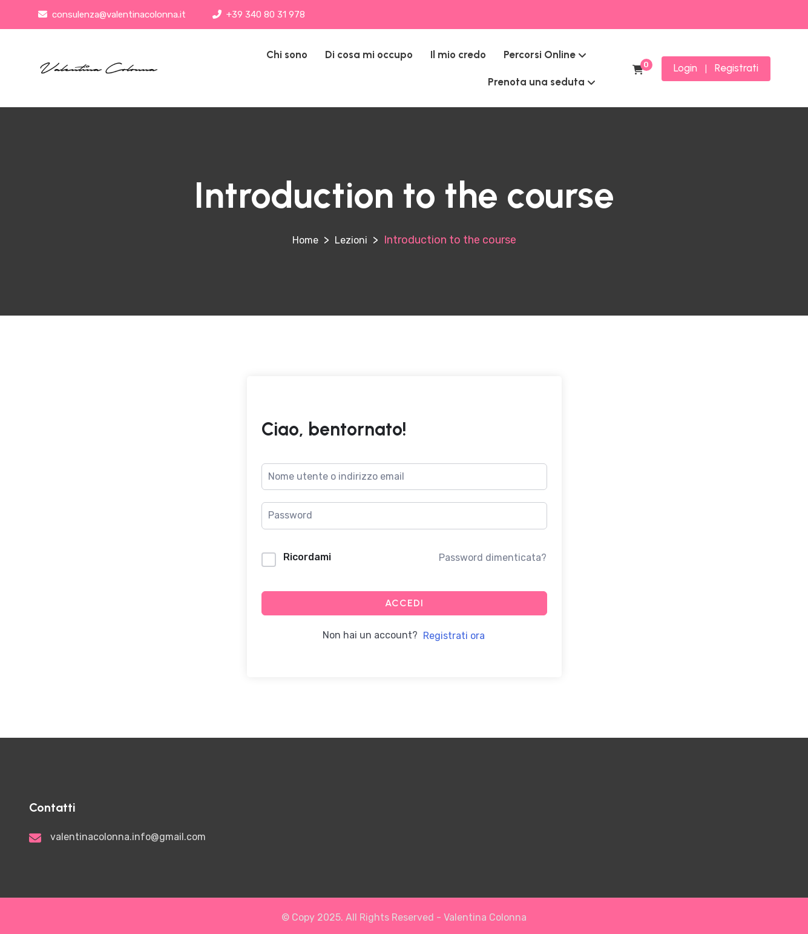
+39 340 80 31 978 (258, 14)
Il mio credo (458, 54)
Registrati (736, 68)
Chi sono (286, 54)
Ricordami (307, 557)
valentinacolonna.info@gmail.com (128, 837)
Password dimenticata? (493, 557)
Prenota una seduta (536, 82)
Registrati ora (454, 635)
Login (685, 68)
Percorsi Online (540, 54)
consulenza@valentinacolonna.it (112, 14)
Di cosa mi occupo (369, 54)
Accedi (404, 603)
